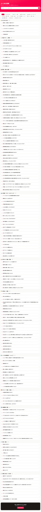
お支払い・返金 (13, 16)
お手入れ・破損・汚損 (5, 16)
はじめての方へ (8, 14)
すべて (3, 14)
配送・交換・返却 (22, 14)
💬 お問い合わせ (20, 507)
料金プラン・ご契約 (15, 14)
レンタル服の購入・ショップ (21, 16)
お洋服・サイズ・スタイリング (31, 14)
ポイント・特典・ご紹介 (30, 16)
